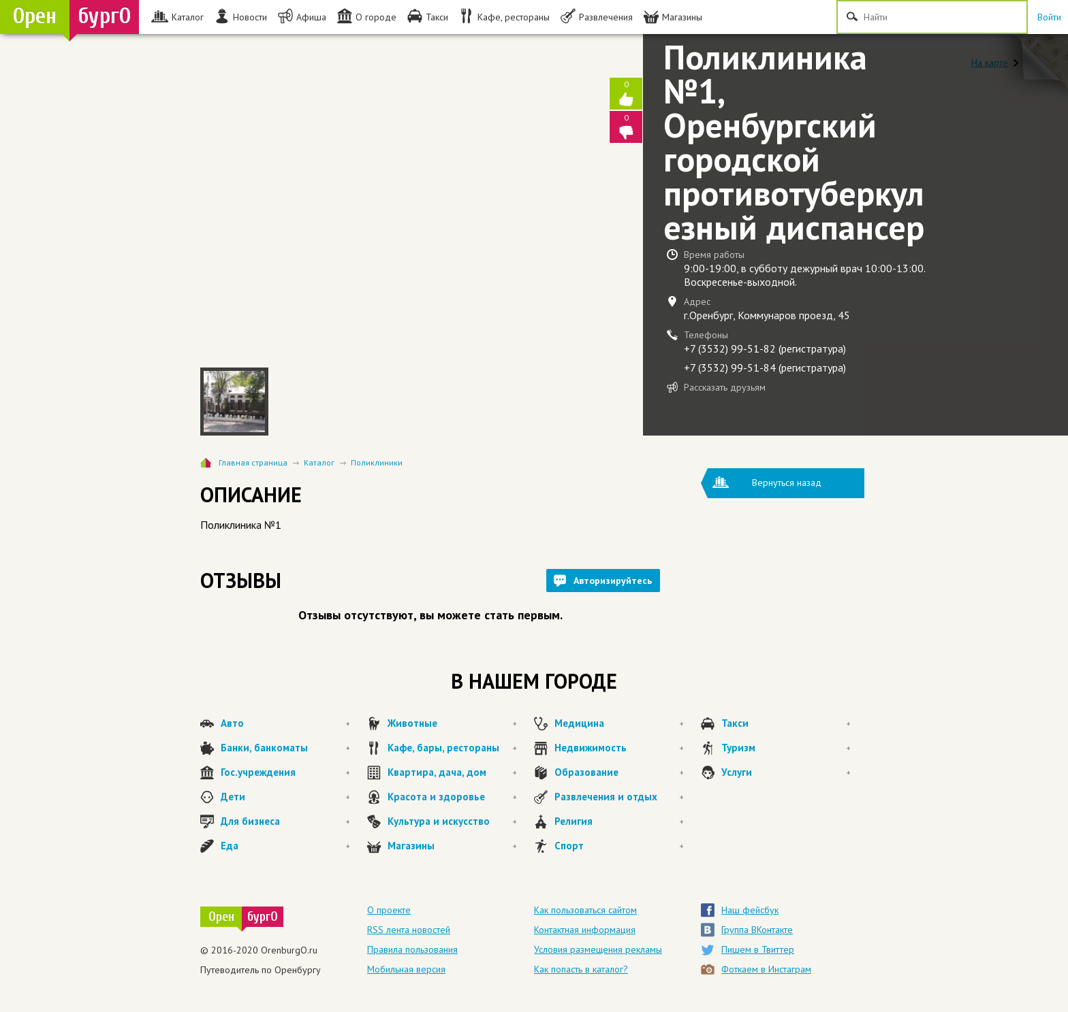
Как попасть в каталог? (581, 969)
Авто (285, 723)
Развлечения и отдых (619, 797)
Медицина (619, 723)
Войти (1049, 17)
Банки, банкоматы (285, 748)
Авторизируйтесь (613, 580)
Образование (619, 772)
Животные (452, 723)
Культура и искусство (452, 821)
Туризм (786, 748)
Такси (786, 723)
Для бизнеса (285, 821)
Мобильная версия (406, 969)
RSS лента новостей (408, 930)
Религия (619, 821)
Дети (285, 797)
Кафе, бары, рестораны (452, 748)
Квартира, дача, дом (452, 772)
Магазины (452, 846)
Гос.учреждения (285, 772)
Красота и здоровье (452, 797)
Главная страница (253, 462)
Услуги (786, 772)
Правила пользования (412, 949)
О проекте (389, 910)
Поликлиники (377, 462)
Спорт (619, 846)
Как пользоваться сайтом (585, 910)
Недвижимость (619, 748)
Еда (285, 846)
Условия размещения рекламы (598, 949)
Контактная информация (584, 930)
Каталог (319, 462)
